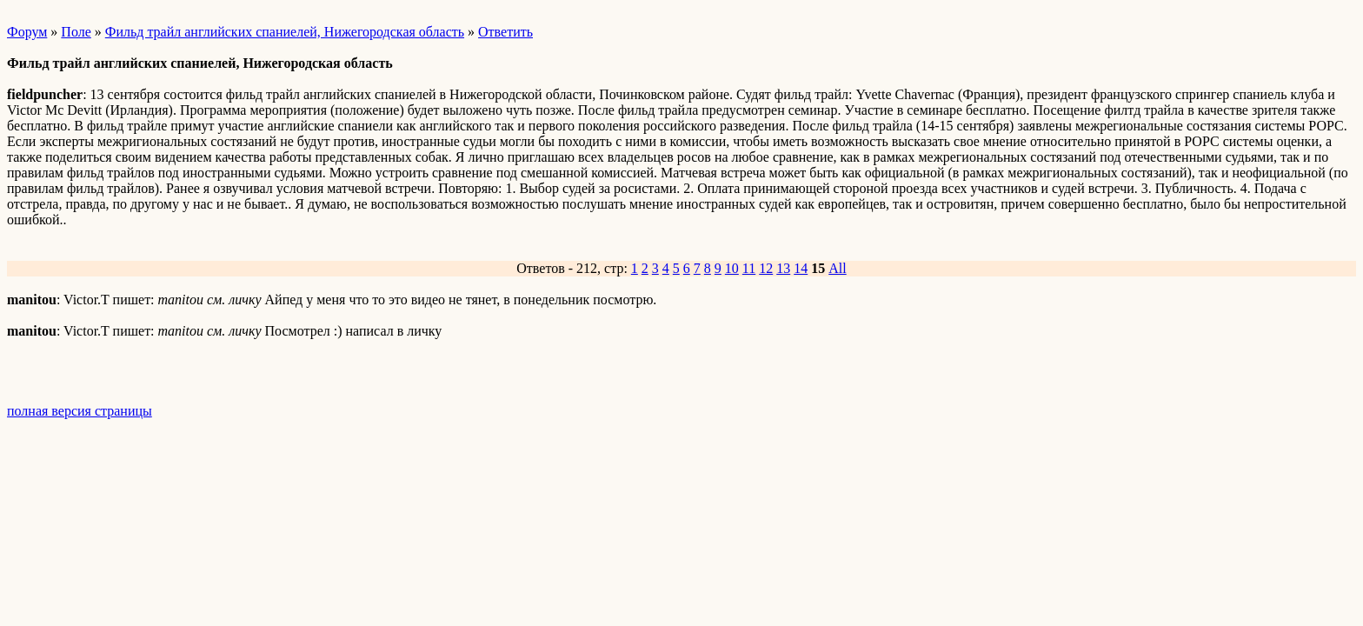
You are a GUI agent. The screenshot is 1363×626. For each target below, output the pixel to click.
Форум (27, 31)
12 (766, 268)
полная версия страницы (79, 410)
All (837, 268)
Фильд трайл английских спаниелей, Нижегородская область (284, 31)
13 (783, 268)
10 (732, 268)
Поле (75, 31)
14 (801, 268)
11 (748, 268)
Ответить (505, 31)
